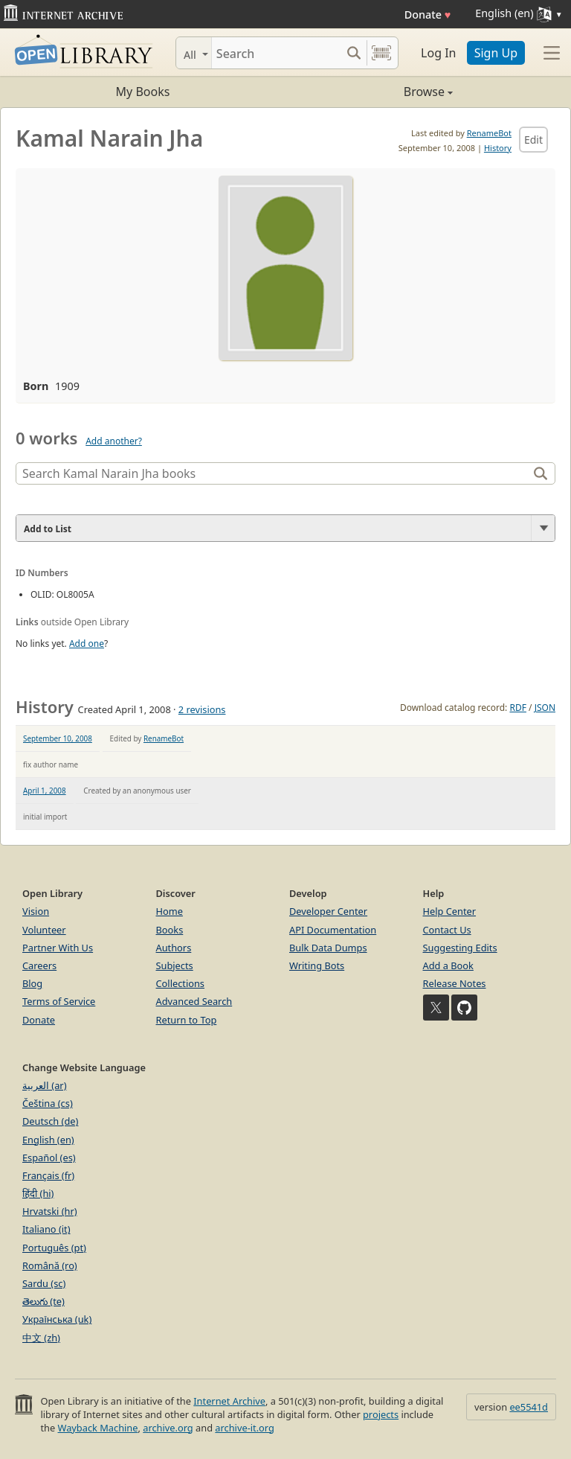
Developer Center (328, 911)
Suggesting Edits (460, 947)
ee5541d (528, 1407)
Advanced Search (194, 1001)
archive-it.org (244, 1427)
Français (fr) (48, 1175)
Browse (369, 91)
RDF (517, 707)
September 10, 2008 (57, 738)
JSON (545, 707)
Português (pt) (54, 1247)
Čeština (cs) (47, 1103)
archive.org (168, 1427)
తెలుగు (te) (43, 1301)
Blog (32, 983)
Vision (35, 911)
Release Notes (454, 983)
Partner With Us (57, 947)
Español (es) (49, 1157)
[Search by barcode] (381, 52)
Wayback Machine (98, 1427)
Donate (427, 14)
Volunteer (44, 929)
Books (170, 929)
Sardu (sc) (43, 1283)
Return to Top (186, 1020)
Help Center (450, 911)
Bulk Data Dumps (328, 947)
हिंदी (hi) (38, 1193)
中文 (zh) (41, 1337)
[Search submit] (354, 52)
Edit (533, 140)
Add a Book (448, 965)
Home (169, 911)
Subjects (174, 965)
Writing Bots (316, 965)
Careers (39, 965)
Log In (438, 53)
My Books (143, 91)
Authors (174, 947)
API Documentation (332, 929)
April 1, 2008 (44, 790)
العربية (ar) (44, 1085)
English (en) (48, 1139)
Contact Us (447, 929)
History (498, 147)
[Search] (276, 52)
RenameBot (489, 132)
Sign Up (495, 53)
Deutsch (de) (50, 1121)
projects (381, 1414)
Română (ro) (49, 1265)
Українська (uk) (56, 1319)
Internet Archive (229, 1401)
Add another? (114, 441)
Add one (86, 643)
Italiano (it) (46, 1229)
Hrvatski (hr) (49, 1211)
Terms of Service (58, 1001)
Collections (180, 983)
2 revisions (202, 709)
